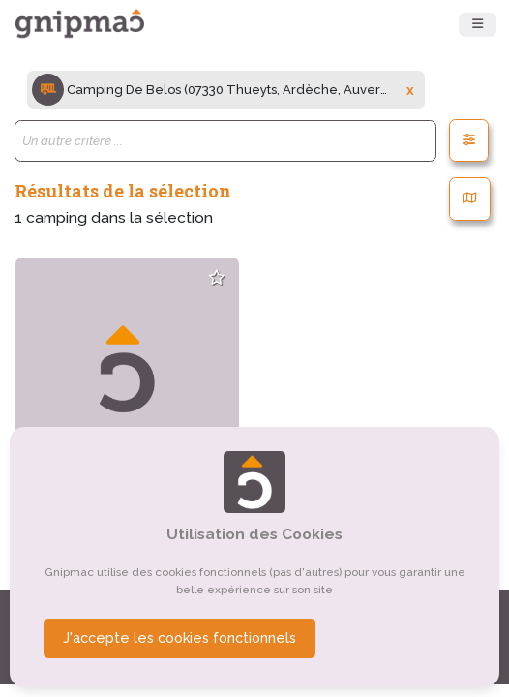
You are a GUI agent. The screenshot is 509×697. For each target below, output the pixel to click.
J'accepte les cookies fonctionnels (179, 638)
